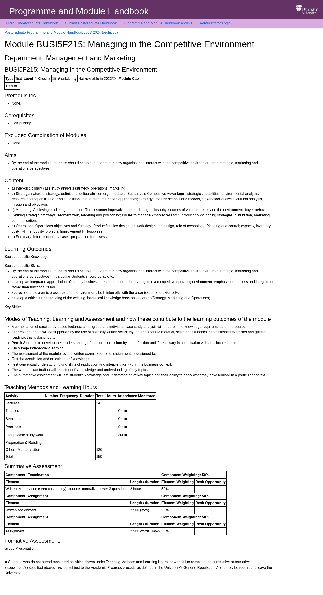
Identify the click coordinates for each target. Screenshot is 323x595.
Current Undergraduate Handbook (31, 23)
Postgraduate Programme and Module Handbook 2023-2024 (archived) (61, 32)
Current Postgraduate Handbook (91, 23)
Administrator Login (215, 23)
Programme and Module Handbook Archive (158, 23)
